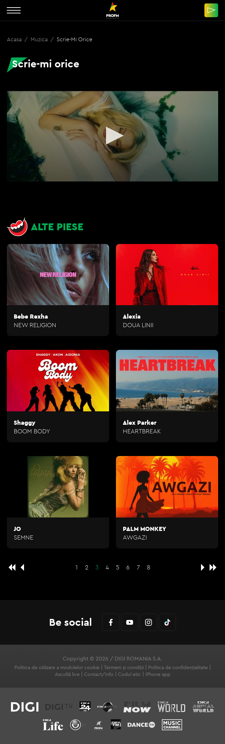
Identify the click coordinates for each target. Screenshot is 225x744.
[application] (112, 136)
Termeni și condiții (124, 667)
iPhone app (157, 674)
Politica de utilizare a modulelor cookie (56, 667)
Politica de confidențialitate (178, 667)
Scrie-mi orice (74, 39)
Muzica (40, 39)
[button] (112, 135)
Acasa (15, 39)
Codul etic (129, 674)
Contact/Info (99, 674)
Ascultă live (67, 674)
